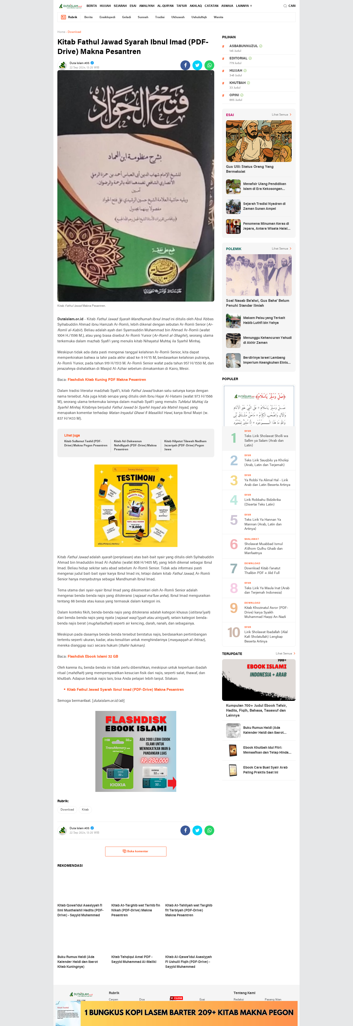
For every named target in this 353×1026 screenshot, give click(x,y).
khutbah (237, 83)
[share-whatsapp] (209, 65)
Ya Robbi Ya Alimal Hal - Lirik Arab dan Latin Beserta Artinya (267, 483)
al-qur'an (165, 6)
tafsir (181, 6)
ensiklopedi (107, 17)
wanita (218, 17)
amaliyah (146, 6)
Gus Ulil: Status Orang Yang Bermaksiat (250, 169)
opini (234, 95)
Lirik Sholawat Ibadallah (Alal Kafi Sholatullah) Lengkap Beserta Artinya (266, 636)
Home (61, 32)
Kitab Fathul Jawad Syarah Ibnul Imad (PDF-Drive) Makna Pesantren (125, 690)
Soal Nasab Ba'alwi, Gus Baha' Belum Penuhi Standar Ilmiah (257, 303)
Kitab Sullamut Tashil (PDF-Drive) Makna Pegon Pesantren (85, 443)
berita (92, 6)
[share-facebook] (185, 65)
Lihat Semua (280, 114)
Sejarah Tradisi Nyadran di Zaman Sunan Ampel (264, 206)
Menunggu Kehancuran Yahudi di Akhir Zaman (267, 340)
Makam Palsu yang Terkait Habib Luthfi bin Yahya (264, 320)
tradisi (159, 17)
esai (133, 6)
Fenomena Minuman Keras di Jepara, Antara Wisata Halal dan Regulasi (266, 226)
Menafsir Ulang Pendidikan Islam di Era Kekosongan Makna (264, 187)
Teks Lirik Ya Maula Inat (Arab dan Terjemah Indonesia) (267, 590)
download (67, 809)
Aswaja (227, 6)
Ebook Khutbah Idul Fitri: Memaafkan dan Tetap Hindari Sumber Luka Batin (267, 750)
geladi (126, 17)
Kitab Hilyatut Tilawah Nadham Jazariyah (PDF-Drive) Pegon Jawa (185, 445)
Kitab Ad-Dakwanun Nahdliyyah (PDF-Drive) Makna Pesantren (135, 445)
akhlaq (196, 6)
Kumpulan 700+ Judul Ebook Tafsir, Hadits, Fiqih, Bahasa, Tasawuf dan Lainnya (256, 711)
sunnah (143, 17)
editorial (238, 58)
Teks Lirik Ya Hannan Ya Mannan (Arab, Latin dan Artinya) (263, 524)
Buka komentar (135, 851)
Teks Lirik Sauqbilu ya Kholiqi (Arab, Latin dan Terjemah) (266, 463)
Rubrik (69, 17)
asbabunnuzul (243, 46)
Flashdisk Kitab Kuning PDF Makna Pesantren (107, 380)
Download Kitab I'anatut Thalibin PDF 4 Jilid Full (262, 571)
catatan (211, 6)
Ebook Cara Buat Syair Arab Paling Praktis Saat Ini (265, 770)
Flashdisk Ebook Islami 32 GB (93, 657)
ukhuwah (178, 17)
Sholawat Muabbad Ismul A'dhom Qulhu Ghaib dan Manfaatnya (263, 548)
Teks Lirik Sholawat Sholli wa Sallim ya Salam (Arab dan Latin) (266, 440)
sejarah (120, 6)
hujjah (105, 6)
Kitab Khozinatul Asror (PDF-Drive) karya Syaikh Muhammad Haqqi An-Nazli (266, 612)
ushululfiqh (199, 17)
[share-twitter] (197, 65)
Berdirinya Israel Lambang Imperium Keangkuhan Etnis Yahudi (265, 360)
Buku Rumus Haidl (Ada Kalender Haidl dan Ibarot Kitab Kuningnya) (263, 730)
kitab (85, 809)
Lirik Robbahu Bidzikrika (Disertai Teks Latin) (262, 502)
